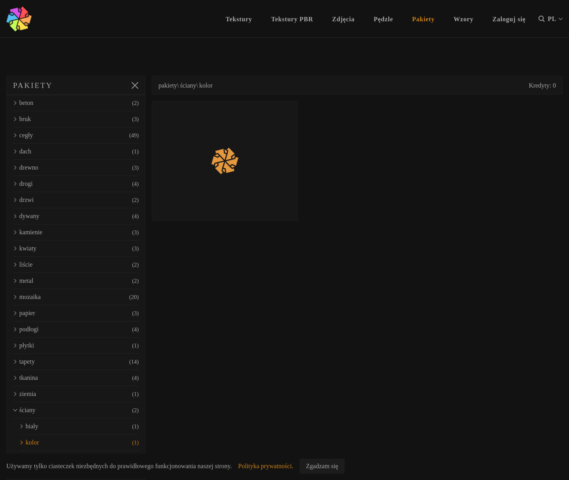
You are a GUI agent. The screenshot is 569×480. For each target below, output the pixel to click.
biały (79, 426)
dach (76, 151)
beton (76, 103)
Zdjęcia (343, 19)
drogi (76, 184)
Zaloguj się (509, 19)
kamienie (76, 232)
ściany (76, 410)
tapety (76, 362)
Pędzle (383, 19)
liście (76, 265)
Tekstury (239, 19)
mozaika (76, 297)
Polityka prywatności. (266, 466)
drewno (76, 168)
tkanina (76, 378)
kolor (79, 442)
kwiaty (76, 248)
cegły (76, 135)
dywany (76, 216)
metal (76, 281)
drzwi (76, 200)
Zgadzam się (322, 466)
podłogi (76, 329)
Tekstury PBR (292, 19)
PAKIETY (33, 85)
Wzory (463, 19)
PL (555, 19)
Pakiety (423, 19)
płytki (76, 345)
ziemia (76, 394)
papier (76, 313)
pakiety (167, 85)
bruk (76, 119)
